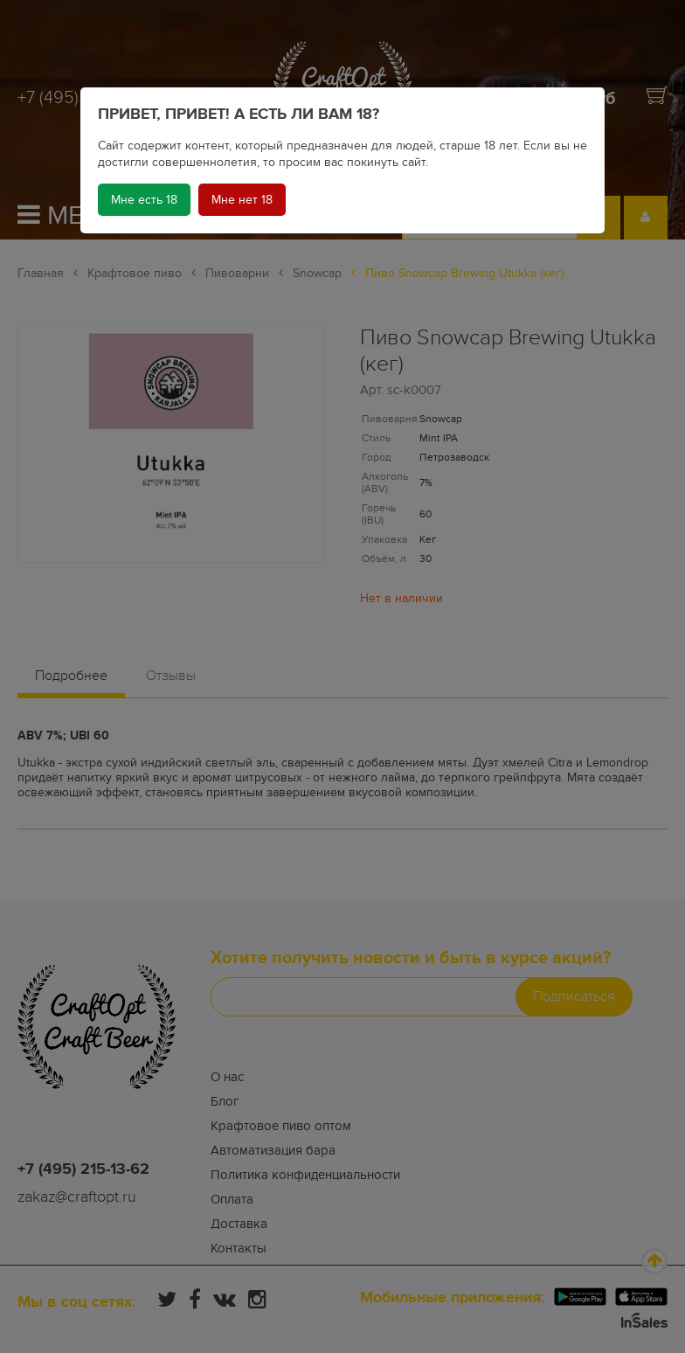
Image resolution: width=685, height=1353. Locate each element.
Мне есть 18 (144, 199)
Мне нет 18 (242, 199)
